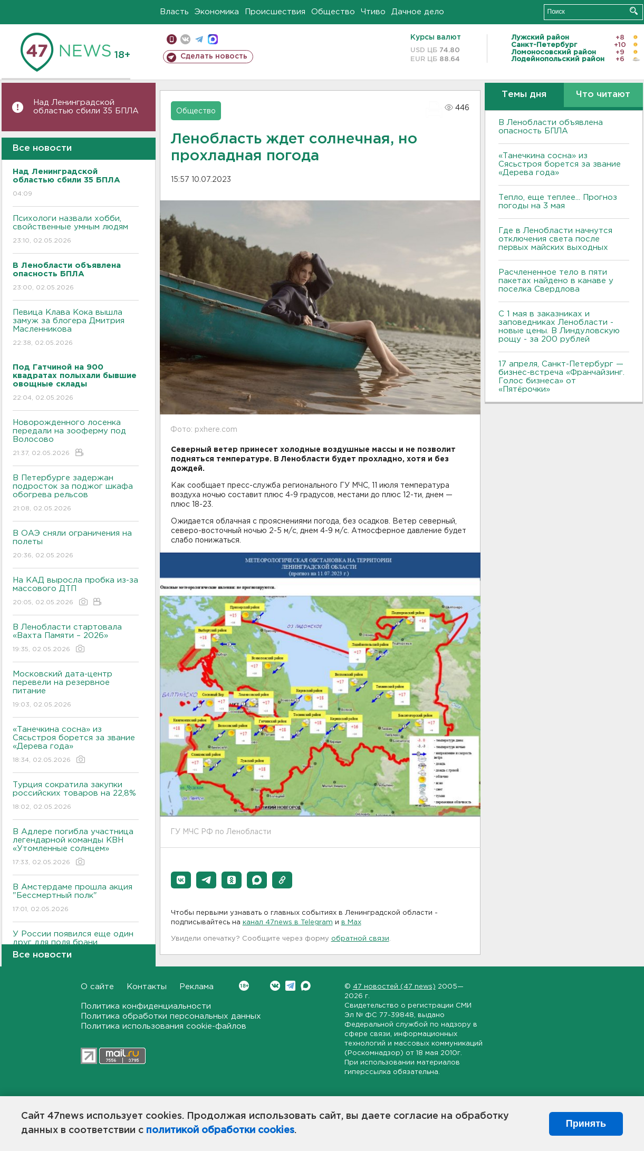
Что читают (603, 95)
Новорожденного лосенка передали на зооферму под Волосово (76, 438)
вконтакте (185, 39)
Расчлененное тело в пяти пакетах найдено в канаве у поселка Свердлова (555, 281)
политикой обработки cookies (220, 1130)
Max (306, 986)
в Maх (351, 922)
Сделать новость (213, 56)
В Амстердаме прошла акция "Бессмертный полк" (76, 899)
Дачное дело (417, 11)
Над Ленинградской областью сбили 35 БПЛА (86, 106)
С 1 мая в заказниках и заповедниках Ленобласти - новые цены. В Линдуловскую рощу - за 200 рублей (559, 327)
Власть (174, 11)
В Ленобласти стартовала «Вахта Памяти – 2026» (76, 639)
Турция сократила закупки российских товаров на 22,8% (76, 796)
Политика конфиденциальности (146, 1006)
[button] (181, 880)
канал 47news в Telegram (288, 922)
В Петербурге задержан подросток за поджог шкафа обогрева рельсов (76, 494)
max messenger (213, 39)
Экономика (217, 11)
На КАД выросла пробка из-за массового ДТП (76, 592)
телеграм (199, 39)
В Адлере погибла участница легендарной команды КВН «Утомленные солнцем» (76, 847)
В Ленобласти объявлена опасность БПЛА (550, 126)
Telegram (290, 986)
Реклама (196, 986)
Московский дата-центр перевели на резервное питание (76, 690)
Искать (634, 11)
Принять (586, 1123)
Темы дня (524, 95)
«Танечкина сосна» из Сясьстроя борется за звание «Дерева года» (76, 745)
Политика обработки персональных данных (171, 1016)
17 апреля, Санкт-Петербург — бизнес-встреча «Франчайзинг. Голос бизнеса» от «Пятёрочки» (561, 377)
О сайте (97, 986)
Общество (333, 11)
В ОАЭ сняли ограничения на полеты (76, 545)
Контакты (147, 986)
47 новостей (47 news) (394, 987)
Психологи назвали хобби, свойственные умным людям (76, 230)
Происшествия (275, 11)
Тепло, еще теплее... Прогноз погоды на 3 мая (557, 201)
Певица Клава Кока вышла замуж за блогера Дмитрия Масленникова (76, 328)
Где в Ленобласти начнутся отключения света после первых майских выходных (555, 239)
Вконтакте (244, 986)
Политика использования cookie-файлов (163, 1026)
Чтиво (373, 11)
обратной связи (360, 939)
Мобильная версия (172, 39)
